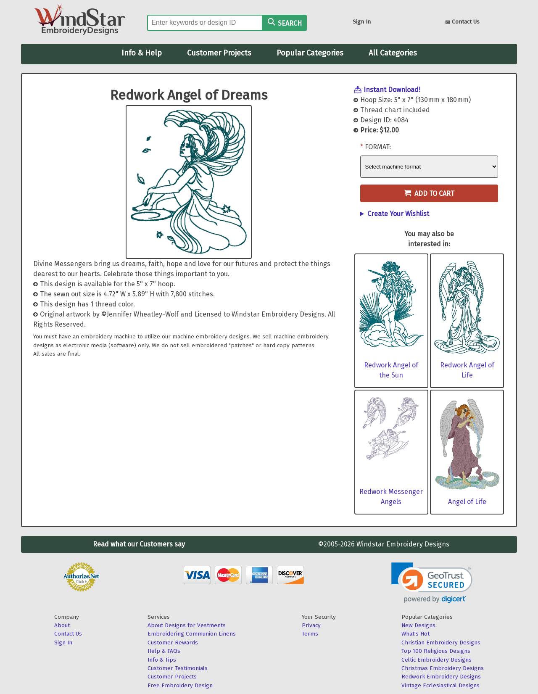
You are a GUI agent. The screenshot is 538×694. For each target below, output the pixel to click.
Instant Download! (392, 90)
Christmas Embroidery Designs (442, 668)
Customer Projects (219, 53)
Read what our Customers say (139, 544)
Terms (310, 633)
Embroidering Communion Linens (192, 633)
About (62, 625)
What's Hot (415, 633)
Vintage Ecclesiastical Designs (440, 685)
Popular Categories (310, 53)
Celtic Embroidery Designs (436, 659)
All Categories (393, 53)
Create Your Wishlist (398, 214)
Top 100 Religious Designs (435, 650)
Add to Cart (429, 194)
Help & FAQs (164, 650)
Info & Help (141, 53)
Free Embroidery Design (180, 685)
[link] (432, 583)
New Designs (418, 625)
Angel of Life (467, 502)
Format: (378, 147)
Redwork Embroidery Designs (441, 676)
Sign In (362, 21)
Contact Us (462, 22)
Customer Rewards (173, 642)
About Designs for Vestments (187, 625)
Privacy (311, 625)
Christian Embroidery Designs (440, 642)
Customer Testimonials (178, 668)
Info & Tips (162, 659)
